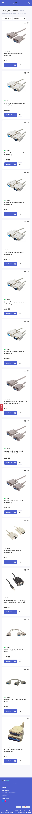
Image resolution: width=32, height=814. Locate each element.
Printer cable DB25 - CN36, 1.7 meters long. (13, 750)
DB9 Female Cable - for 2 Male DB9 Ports (15, 651)
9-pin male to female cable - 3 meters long (14, 204)
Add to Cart (11, 65)
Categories (7, 18)
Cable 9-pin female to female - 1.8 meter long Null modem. (15, 402)
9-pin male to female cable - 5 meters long (14, 253)
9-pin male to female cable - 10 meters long (14, 104)
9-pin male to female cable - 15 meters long (14, 154)
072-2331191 (5, 790)
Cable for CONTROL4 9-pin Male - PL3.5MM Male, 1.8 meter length (15, 601)
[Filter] (1, 407)
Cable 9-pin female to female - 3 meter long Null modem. (14, 452)
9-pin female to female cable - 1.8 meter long (15, 54)
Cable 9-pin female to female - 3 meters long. (14, 502)
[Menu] (3, 3)
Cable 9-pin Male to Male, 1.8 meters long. (13, 551)
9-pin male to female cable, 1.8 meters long (14, 303)
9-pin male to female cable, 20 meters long (14, 353)
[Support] (29, 3)
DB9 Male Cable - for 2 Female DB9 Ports (15, 701)
